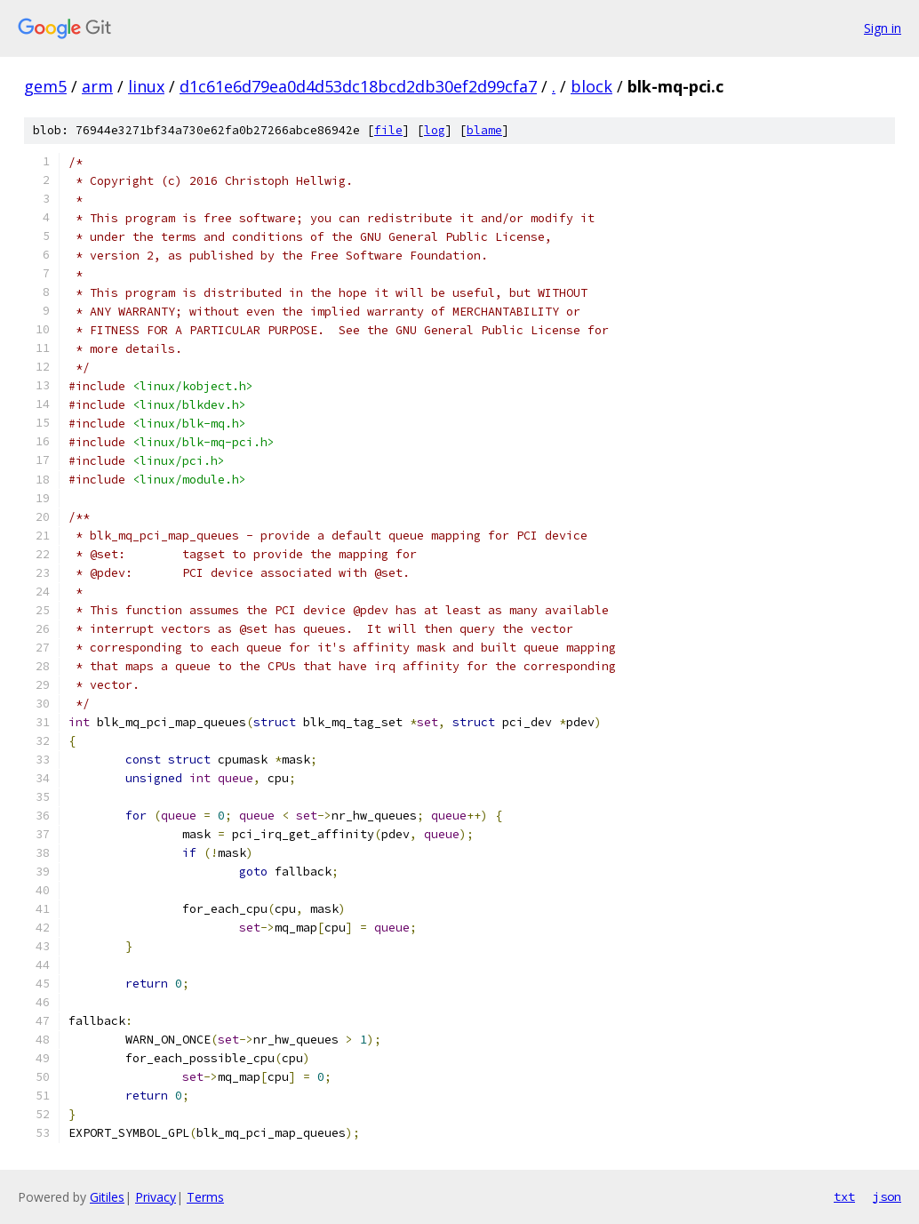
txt (844, 1196)
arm (97, 86)
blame (484, 130)
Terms (205, 1196)
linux (146, 86)
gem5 (45, 86)
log (434, 130)
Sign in (882, 28)
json (887, 1196)
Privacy (155, 1196)
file (388, 130)
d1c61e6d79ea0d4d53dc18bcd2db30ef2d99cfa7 (358, 86)
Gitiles (107, 1196)
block (591, 86)
